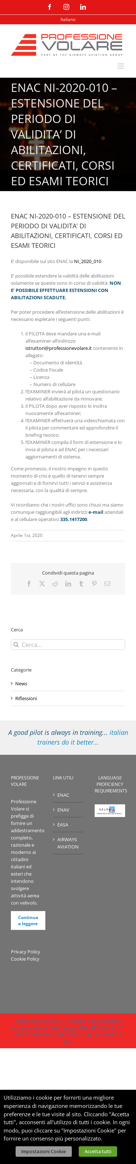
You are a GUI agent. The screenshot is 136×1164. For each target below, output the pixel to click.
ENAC (63, 795)
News (21, 683)
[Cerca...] (68, 644)
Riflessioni (26, 698)
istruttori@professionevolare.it (58, 348)
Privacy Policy (25, 951)
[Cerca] (16, 644)
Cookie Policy (25, 959)
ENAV (63, 810)
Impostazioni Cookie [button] (43, 1151)
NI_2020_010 (87, 261)
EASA (62, 824)
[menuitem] (68, 19)
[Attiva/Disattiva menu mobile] (121, 66)
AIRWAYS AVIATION (68, 843)
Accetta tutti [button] (98, 1151)
